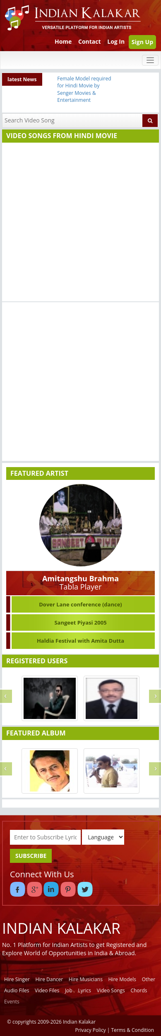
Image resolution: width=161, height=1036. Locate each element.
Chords (138, 990)
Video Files (47, 990)
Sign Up (142, 42)
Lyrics (84, 990)
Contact (89, 41)
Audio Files (16, 990)
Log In (116, 41)
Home (63, 41)
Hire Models (122, 979)
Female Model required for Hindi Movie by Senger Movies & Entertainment (84, 89)
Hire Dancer (49, 979)
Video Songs (111, 990)
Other (149, 979)
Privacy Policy (90, 1030)
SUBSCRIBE (30, 856)
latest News (22, 79)
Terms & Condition (132, 1030)
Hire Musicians (86, 979)
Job (68, 990)
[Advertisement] (78, 223)
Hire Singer (17, 979)
